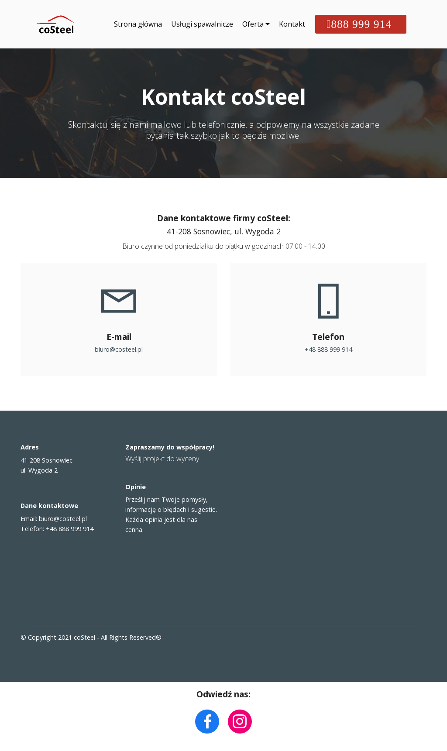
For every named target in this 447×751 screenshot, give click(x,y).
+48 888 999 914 (328, 349)
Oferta (253, 24)
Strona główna (138, 24)
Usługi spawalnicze (202, 24)
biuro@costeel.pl (119, 349)
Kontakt (292, 24)
